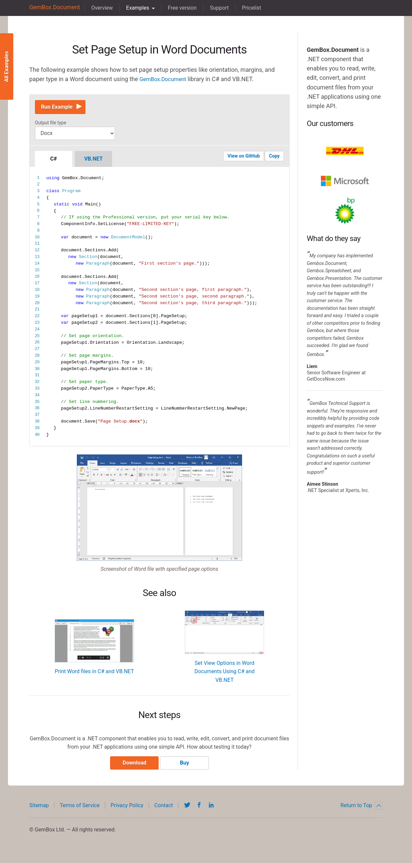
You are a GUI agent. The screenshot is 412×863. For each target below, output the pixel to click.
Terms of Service (80, 810)
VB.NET (93, 161)
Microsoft (345, 181)
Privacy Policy (126, 810)
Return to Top (362, 811)
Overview (97, 8)
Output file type (50, 125)
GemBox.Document (52, 8)
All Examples (6, 66)
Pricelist (246, 8)
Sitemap (39, 810)
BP (345, 211)
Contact (163, 810)
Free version (177, 8)
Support (214, 8)
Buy (186, 768)
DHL (345, 151)
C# (53, 161)
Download (132, 768)
